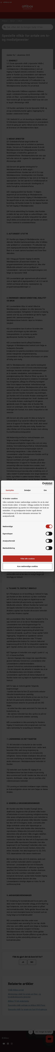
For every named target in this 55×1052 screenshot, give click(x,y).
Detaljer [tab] (27, 490)
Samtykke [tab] (10, 490)
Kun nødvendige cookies (27, 566)
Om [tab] (45, 490)
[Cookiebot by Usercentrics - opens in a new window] (42, 483)
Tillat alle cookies (27, 559)
